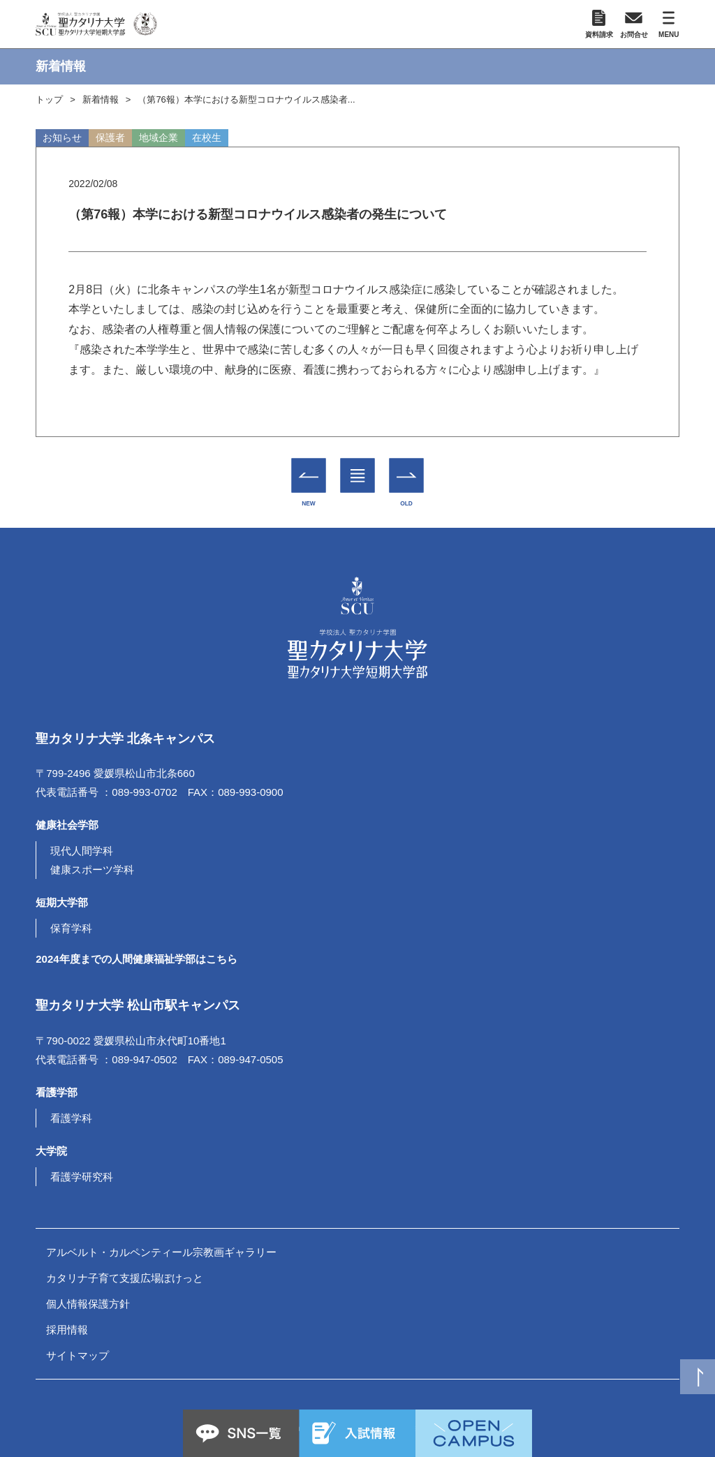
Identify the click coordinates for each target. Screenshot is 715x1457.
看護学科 (71, 1118)
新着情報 (100, 99)
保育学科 (71, 928)
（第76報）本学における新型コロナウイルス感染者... (246, 99)
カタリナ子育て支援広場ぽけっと (124, 1278)
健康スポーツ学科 (92, 869)
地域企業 (158, 137)
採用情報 (67, 1330)
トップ (49, 99)
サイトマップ (77, 1355)
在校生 (206, 137)
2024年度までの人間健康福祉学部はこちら (136, 959)
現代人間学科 (81, 851)
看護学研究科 (81, 1177)
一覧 (358, 465)
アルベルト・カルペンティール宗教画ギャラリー (161, 1252)
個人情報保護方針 (88, 1304)
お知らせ (62, 137)
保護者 (110, 137)
